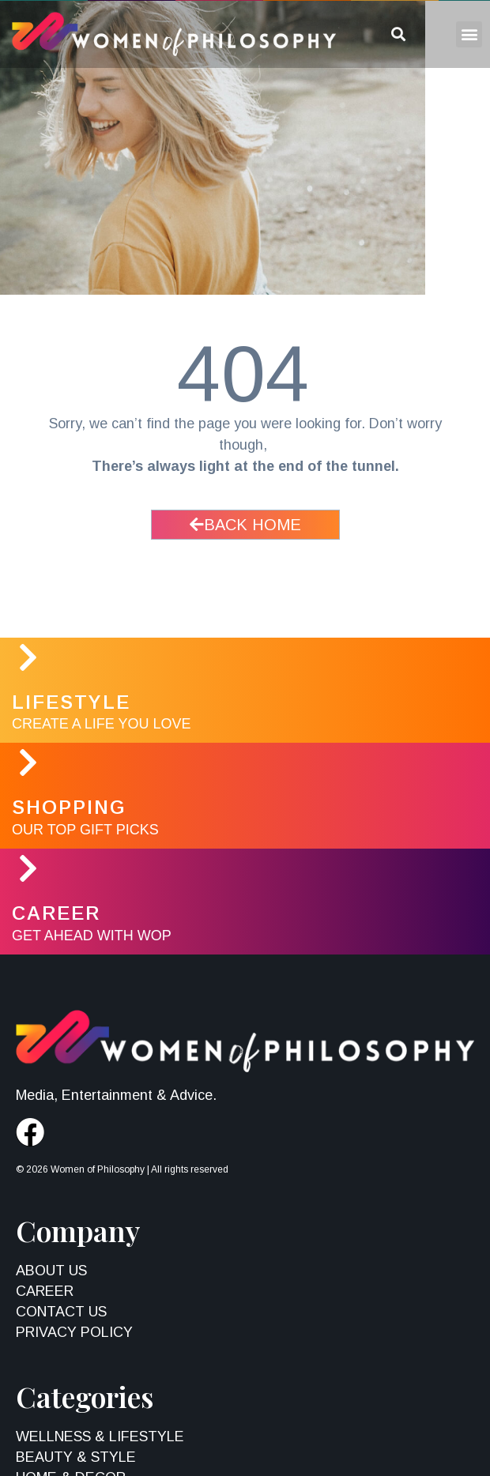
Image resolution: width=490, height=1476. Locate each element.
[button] (469, 34)
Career (56, 913)
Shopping (69, 807)
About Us (51, 1270)
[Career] (27, 868)
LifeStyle (71, 702)
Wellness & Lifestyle (100, 1436)
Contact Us (61, 1312)
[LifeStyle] (27, 657)
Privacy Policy (74, 1332)
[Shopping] (27, 762)
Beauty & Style (76, 1457)
